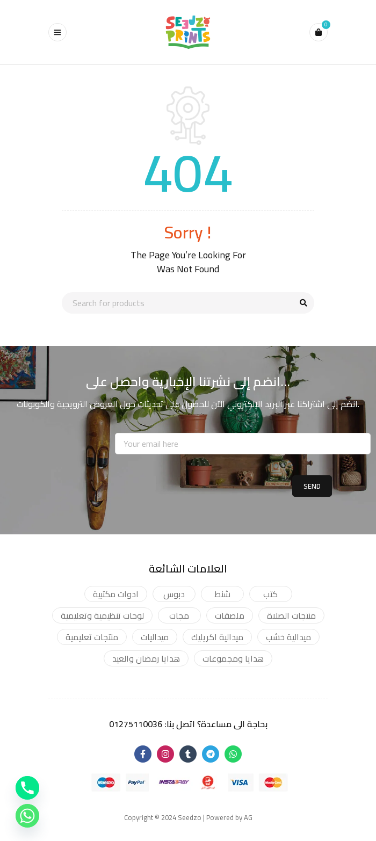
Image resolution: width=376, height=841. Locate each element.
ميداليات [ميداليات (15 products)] (155, 637)
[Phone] (27, 788)
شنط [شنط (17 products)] (222, 594)
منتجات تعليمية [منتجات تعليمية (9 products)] (92, 637)
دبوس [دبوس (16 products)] (174, 594)
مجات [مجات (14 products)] (179, 615)
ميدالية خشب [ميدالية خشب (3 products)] (288, 637)
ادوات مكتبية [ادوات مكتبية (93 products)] (116, 594)
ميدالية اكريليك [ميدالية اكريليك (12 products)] (217, 637)
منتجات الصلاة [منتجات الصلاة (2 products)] (291, 615)
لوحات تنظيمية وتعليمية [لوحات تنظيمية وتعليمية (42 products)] (102, 615)
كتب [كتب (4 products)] (270, 594)
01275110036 (135, 724)
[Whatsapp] (27, 816)
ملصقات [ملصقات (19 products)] (229, 615)
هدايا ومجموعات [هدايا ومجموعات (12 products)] (233, 658)
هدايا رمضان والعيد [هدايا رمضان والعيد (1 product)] (146, 658)
